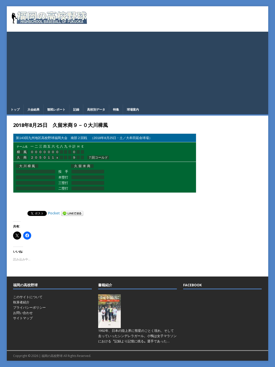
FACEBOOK (192, 285)
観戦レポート (56, 109)
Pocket (54, 213)
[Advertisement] (137, 67)
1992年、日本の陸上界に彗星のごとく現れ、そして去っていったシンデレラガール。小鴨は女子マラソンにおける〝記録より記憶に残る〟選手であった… (137, 335)
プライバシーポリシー (29, 307)
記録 (76, 109)
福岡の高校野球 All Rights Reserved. (66, 356)
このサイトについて (28, 297)
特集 (116, 109)
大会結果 (33, 109)
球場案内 (133, 109)
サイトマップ (23, 318)
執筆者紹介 (21, 302)
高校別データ (96, 109)
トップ (15, 109)
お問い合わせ (23, 312)
